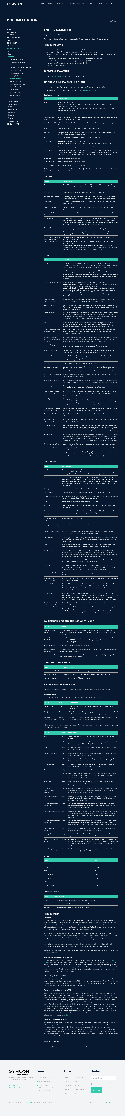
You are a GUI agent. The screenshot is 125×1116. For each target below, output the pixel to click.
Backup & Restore (14, 37)
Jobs (76, 1093)
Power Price (113, 150)
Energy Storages (81, 161)
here (68, 1015)
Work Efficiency (15, 98)
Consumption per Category (19, 65)
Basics (9, 40)
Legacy (10, 118)
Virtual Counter (15, 95)
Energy (11, 57)
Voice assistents (13, 104)
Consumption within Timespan (20, 67)
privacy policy (107, 1083)
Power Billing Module (17, 87)
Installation (12, 32)
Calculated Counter (16, 59)
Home (43, 4)
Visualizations (13, 101)
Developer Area (13, 124)
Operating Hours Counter (19, 84)
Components (12, 43)
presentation (71, 1047)
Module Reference (15, 48)
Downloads (81, 4)
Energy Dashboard (16, 73)
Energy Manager (16, 78)
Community (92, 4)
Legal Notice (79, 1078)
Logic (10, 54)
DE (106, 1102)
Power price (14, 89)
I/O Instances (12, 112)
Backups (11, 115)
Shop (100, 4)
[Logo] (14, 3)
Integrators (70, 4)
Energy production (84, 645)
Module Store (56, 76)
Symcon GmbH (27, 1102)
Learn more (13, 1085)
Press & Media (79, 1089)
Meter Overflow (15, 81)
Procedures (12, 46)
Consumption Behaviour (18, 62)
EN (110, 1102)
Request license (15, 1087)
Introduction (12, 29)
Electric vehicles (81, 165)
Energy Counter (15, 70)
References (60, 4)
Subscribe (96, 1090)
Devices (11, 51)
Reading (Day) (15, 92)
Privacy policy (79, 1081)
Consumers (76, 158)
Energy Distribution (16, 76)
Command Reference (15, 121)
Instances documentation (91, 90)
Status (77, 1085)
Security (10, 35)
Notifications (12, 107)
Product (50, 4)
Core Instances (13, 109)
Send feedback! (113, 21)
